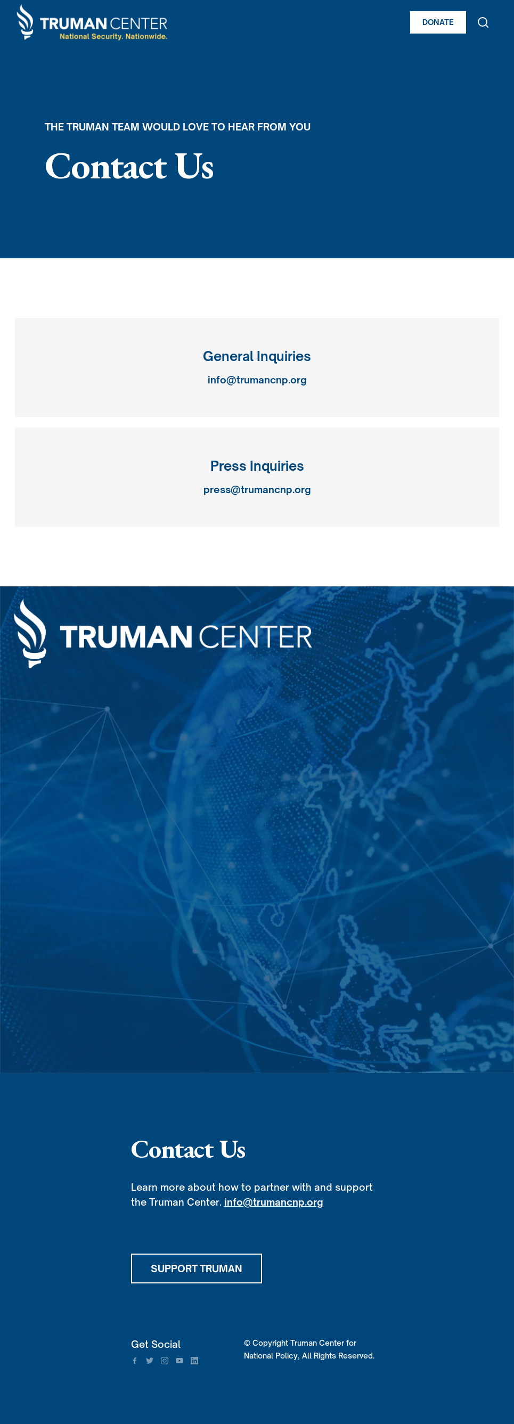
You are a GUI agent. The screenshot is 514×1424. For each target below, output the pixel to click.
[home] (180, 22)
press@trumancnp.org (257, 489)
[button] (494, 22)
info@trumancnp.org (257, 380)
